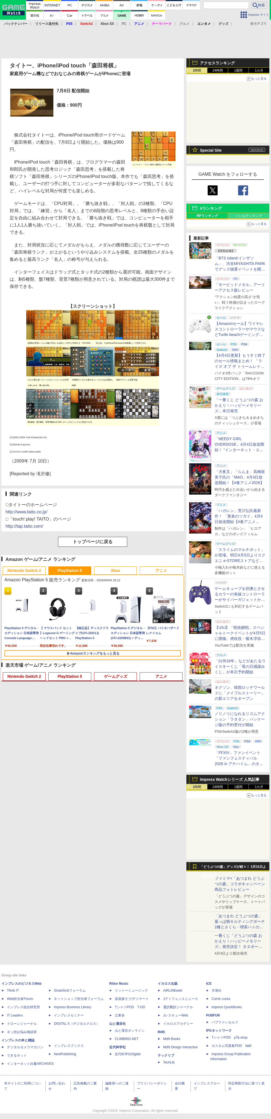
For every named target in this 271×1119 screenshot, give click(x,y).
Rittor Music (118, 984)
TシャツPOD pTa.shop (229, 1037)
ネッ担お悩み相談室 (22, 1032)
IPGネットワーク (219, 1031)
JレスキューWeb (175, 1015)
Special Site (211, 150)
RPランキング (207, 216)
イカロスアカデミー (178, 1024)
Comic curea (221, 999)
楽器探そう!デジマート (132, 999)
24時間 (217, 70)
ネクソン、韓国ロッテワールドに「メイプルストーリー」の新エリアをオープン (240, 693)
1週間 (238, 70)
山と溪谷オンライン (130, 1031)
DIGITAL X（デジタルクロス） (77, 1024)
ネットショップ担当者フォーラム (79, 999)
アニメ (161, 570)
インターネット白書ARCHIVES (30, 1064)
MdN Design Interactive (180, 1047)
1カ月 (259, 70)
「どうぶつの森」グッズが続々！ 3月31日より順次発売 (233, 868)
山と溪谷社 (117, 1024)
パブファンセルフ (225, 1022)
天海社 (217, 990)
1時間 (197, 70)
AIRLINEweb (172, 990)
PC (124, 24)
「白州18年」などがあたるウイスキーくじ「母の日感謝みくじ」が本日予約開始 (240, 666)
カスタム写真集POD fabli (231, 1046)
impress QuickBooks (227, 1007)
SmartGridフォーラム (70, 990)
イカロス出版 (168, 984)
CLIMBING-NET (127, 1039)
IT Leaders (15, 1015)
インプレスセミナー (69, 1015)
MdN (161, 1032)
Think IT (13, 990)
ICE (209, 984)
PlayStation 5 (70, 570)
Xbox (115, 570)
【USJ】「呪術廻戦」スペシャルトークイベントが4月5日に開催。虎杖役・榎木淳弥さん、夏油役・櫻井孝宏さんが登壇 (240, 638)
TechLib (168, 1062)
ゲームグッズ (115, 676)
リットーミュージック (131, 990)
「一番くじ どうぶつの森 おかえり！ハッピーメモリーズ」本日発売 (239, 405)
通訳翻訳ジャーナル (178, 1007)
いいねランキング (249, 216)
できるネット (17, 1055)
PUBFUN (213, 1015)
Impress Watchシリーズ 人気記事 (229, 779)
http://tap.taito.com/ (24, 526)
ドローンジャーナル (22, 1024)
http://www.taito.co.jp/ (26, 511)
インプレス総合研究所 (23, 1007)
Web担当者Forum (20, 999)
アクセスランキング (217, 63)
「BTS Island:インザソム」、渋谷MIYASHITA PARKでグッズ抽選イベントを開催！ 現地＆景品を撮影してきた (240, 269)
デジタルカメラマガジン (25, 1047)
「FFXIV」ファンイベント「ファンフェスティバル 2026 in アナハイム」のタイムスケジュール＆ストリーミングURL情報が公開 (240, 763)
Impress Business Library (72, 1007)
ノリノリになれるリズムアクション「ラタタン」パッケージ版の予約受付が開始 (240, 719)
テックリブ (166, 1055)
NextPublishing (65, 1054)
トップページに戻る (93, 541)
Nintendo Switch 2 (24, 570)
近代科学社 (117, 1047)
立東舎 (120, 1015)
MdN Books (171, 1039)
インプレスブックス (69, 1046)
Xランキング (211, 208)
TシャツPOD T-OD (130, 1007)
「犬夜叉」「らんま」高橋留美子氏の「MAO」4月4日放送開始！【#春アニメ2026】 (240, 477)
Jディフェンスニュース (180, 999)
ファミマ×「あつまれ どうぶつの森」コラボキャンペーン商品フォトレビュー (240, 884)
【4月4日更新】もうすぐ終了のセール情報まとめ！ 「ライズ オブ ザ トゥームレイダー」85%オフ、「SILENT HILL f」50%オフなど (240, 366)
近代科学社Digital (127, 1054)
